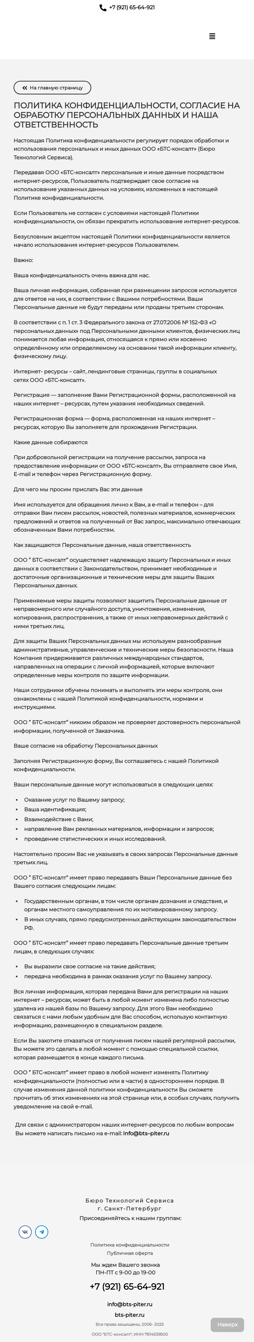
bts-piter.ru (130, 1315)
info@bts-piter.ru (129, 1304)
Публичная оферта (130, 1253)
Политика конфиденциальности (129, 1245)
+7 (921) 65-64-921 (127, 1286)
